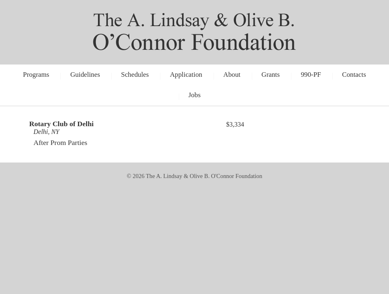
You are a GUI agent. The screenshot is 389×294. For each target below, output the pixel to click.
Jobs (195, 95)
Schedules (135, 74)
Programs (36, 74)
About (231, 74)
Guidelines (85, 74)
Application (186, 74)
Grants (271, 74)
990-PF (311, 74)
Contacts (354, 74)
